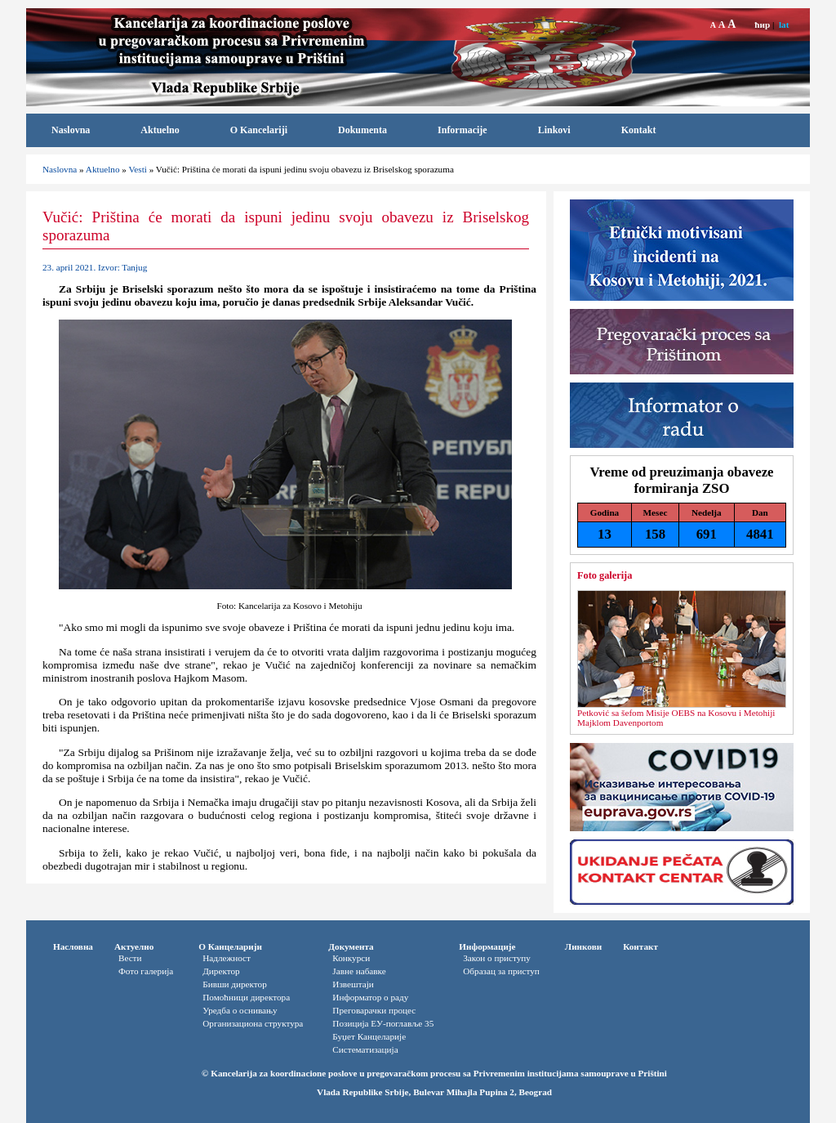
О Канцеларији (230, 946)
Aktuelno (159, 130)
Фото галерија (145, 971)
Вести (130, 958)
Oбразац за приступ (501, 971)
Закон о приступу (497, 958)
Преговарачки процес (374, 1010)
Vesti (137, 169)
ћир (762, 24)
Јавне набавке (358, 971)
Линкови (583, 946)
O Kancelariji (258, 130)
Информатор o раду (370, 997)
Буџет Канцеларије (369, 1036)
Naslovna (70, 130)
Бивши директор (234, 984)
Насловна (73, 946)
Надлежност (226, 958)
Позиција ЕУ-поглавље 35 (383, 1023)
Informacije (462, 130)
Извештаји (352, 984)
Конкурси (351, 958)
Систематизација (365, 1049)
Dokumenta (362, 130)
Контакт (640, 946)
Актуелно (133, 946)
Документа (350, 946)
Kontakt (638, 130)
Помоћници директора (246, 997)
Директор (220, 971)
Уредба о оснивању (239, 1010)
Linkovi (554, 130)
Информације (487, 946)
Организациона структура (252, 1023)
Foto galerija (604, 575)
